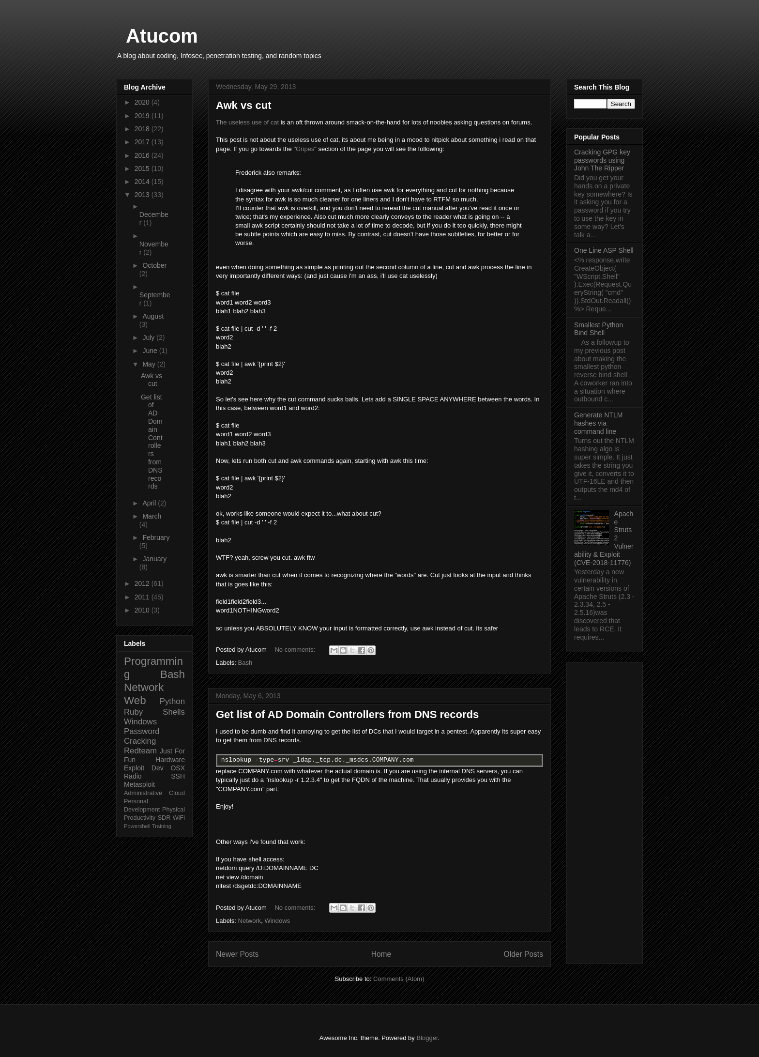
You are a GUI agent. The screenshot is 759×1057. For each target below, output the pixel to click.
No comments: (295, 649)
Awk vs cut (244, 105)
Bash (245, 662)
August (153, 316)
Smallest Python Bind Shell (598, 329)
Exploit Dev (144, 768)
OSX (177, 768)
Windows (277, 920)
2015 (143, 168)
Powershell (137, 826)
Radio (133, 776)
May (149, 364)
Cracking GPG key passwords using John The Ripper (602, 160)
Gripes (305, 149)
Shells (174, 712)
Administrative (143, 793)
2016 (143, 155)
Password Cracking (142, 736)
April (150, 503)
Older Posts (523, 954)
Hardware (170, 760)
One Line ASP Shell (604, 250)
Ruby (133, 712)
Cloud (177, 793)
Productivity (139, 817)
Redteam (140, 750)
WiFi (179, 817)
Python (172, 701)
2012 (143, 583)
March (151, 516)
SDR (164, 817)
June (150, 350)
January (154, 559)
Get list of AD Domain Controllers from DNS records (347, 714)
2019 (143, 116)
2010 (143, 610)
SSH (178, 776)
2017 (143, 142)
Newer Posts (237, 954)
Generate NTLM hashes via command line (598, 423)
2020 (143, 102)
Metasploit (139, 784)
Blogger (427, 1038)
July (149, 337)
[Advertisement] (604, 811)
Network (249, 920)
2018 (143, 129)
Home (381, 954)
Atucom (162, 35)
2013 (143, 195)
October (154, 265)
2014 (143, 181)
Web (135, 700)
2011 (143, 597)
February (155, 537)
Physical (173, 809)
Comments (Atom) (398, 978)
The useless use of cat (247, 122)
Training (161, 826)
